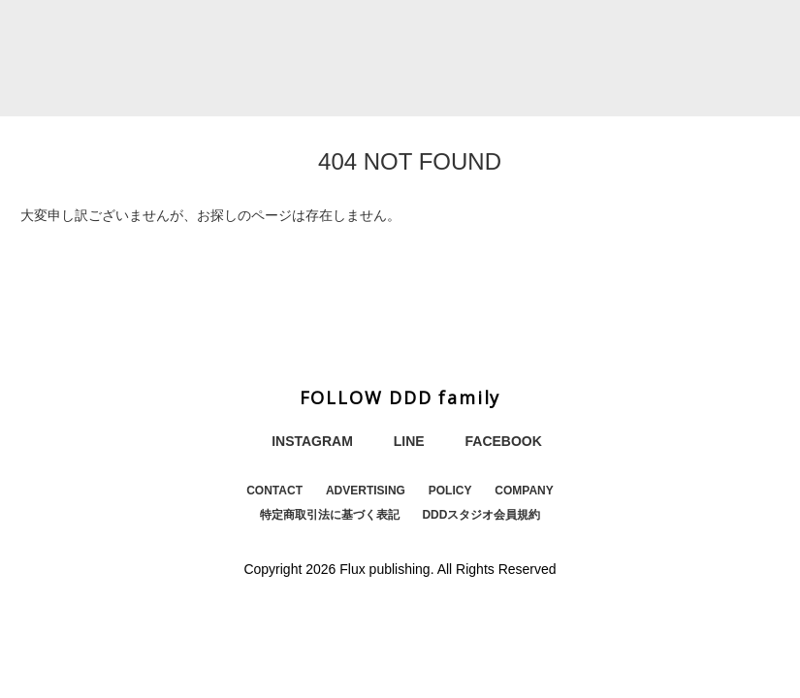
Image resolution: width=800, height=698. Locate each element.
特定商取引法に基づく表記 (330, 515)
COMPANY (524, 490)
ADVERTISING (365, 490)
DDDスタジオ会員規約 (481, 515)
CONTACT (274, 490)
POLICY (450, 490)
